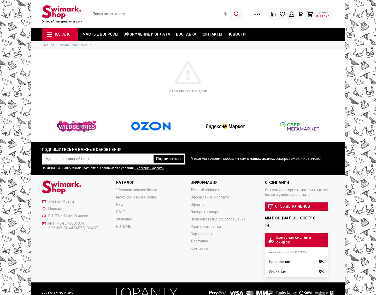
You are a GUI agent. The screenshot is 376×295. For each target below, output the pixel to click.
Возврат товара (205, 212)
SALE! (121, 212)
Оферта (197, 204)
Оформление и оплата (147, 34)
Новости (236, 34)
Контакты (212, 34)
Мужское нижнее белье (136, 197)
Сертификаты (203, 234)
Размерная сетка (206, 226)
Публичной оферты (149, 168)
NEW (120, 204)
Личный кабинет (205, 190)
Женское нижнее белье (136, 190)
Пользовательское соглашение (218, 219)
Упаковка (124, 219)
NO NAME (123, 226)
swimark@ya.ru (61, 201)
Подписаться (168, 159)
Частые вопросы (100, 34)
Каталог (60, 34)
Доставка (185, 34)
